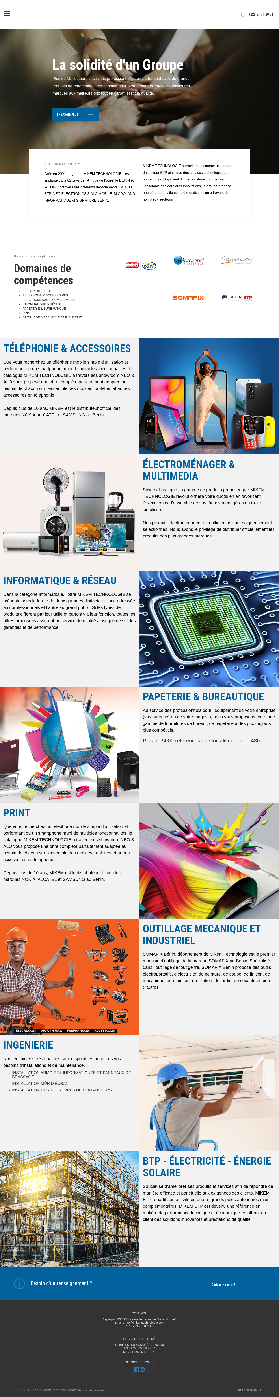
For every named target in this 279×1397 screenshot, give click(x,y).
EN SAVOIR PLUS (75, 114)
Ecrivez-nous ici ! (230, 1285)
